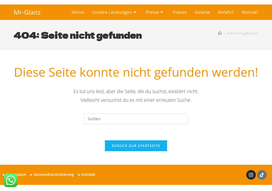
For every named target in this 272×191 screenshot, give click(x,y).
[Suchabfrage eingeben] (136, 119)
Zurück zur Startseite (136, 145)
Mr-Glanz (27, 12)
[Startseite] (220, 33)
